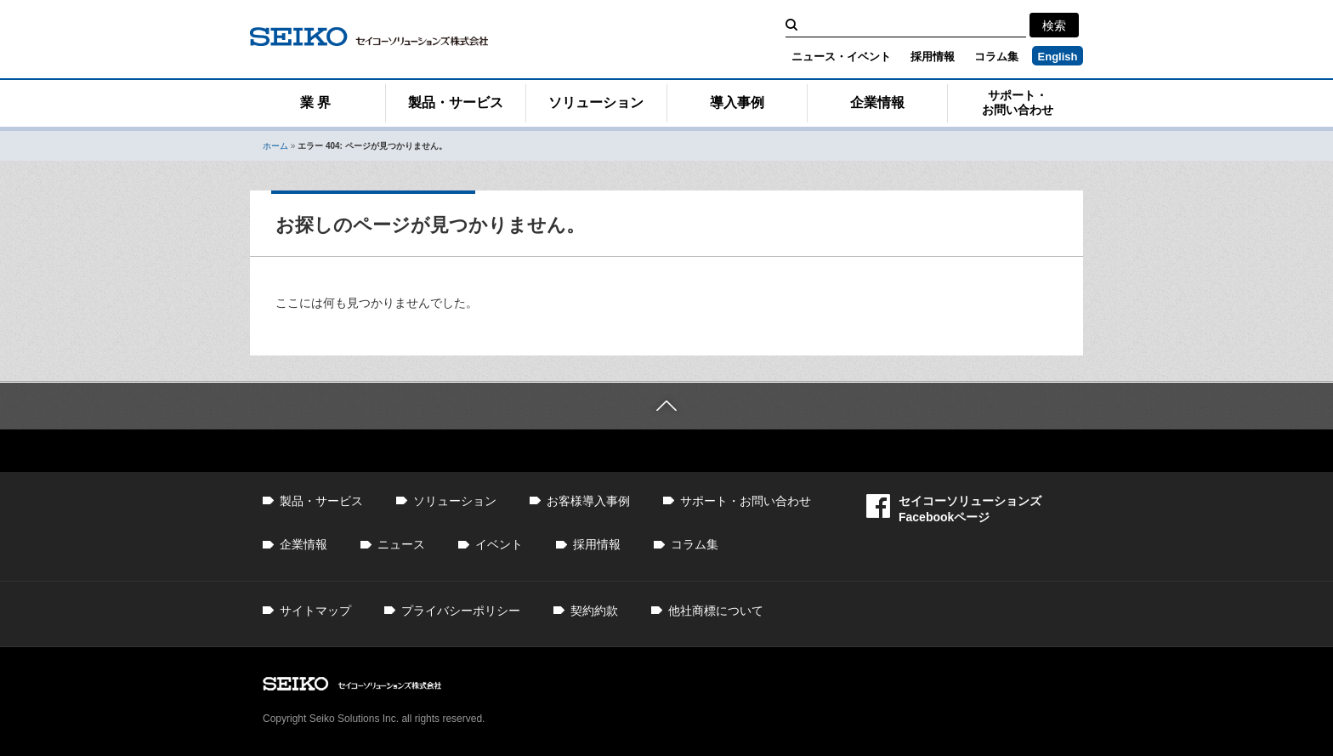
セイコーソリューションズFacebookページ (953, 509)
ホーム (275, 146)
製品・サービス (455, 102)
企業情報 (877, 102)
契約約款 (594, 610)
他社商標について (715, 610)
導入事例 (737, 102)
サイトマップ (315, 610)
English (1058, 56)
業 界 (315, 102)
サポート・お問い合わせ (1017, 102)
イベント (499, 544)
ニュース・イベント (841, 56)
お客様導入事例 (588, 501)
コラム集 (996, 56)
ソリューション (596, 102)
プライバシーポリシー (460, 610)
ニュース (401, 544)
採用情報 (932, 56)
